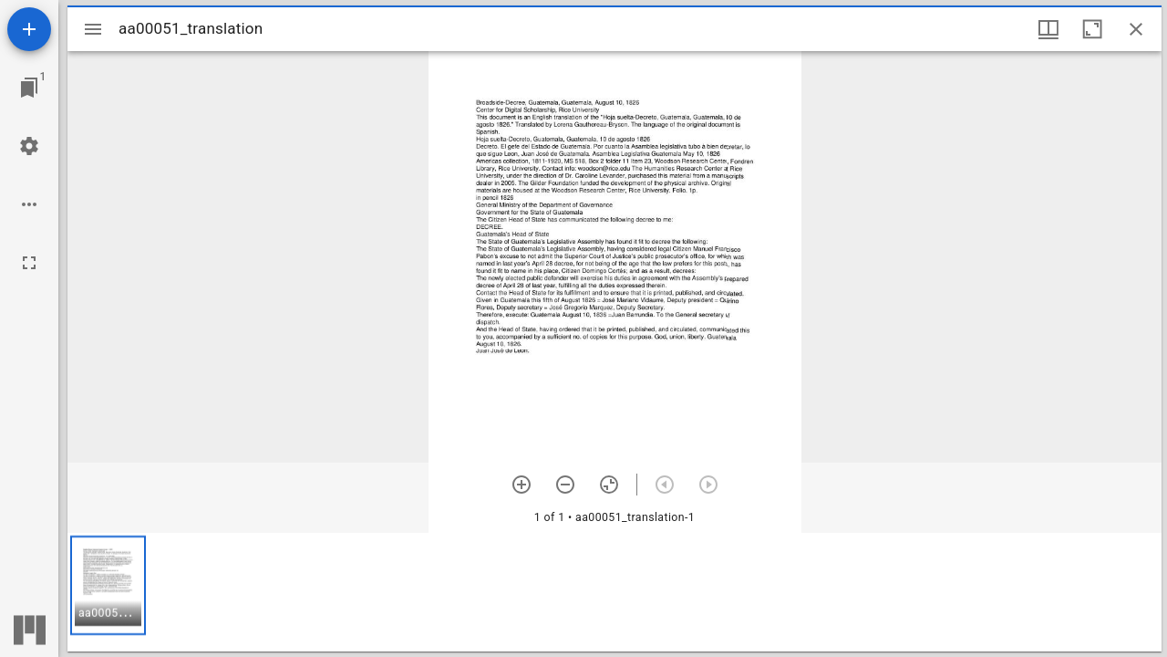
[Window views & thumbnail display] (1048, 29)
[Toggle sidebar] (93, 29)
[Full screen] (29, 263)
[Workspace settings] (29, 146)
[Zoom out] (565, 484)
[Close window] (1136, 29)
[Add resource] (29, 29)
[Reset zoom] (609, 484)
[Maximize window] (1092, 29)
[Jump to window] (29, 88)
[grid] (614, 592)
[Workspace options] (29, 204)
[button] (108, 585)
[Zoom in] (521, 484)
